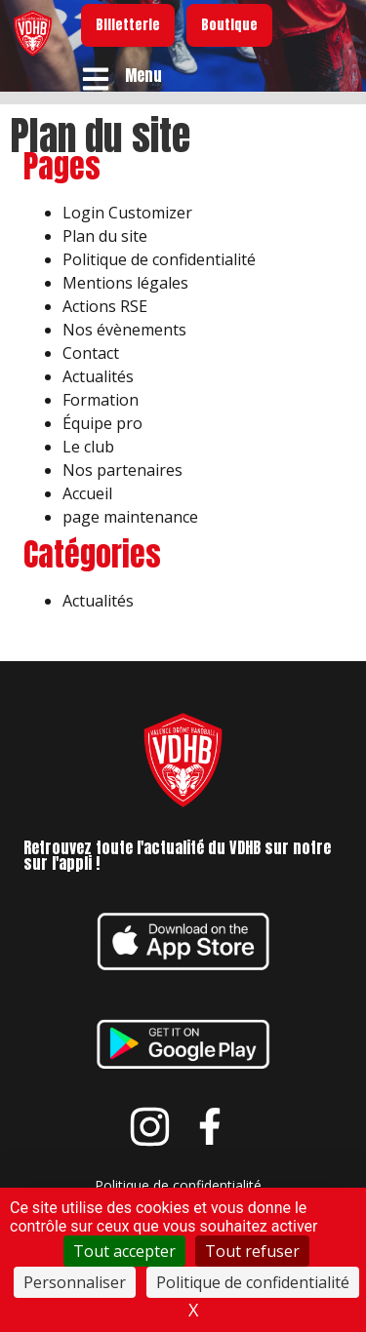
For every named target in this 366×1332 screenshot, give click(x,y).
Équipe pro (102, 423)
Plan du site (104, 236)
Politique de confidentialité (159, 259)
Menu (143, 75)
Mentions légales (125, 283)
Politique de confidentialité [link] (252, 1282)
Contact (90, 353)
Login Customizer (127, 212)
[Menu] (95, 79)
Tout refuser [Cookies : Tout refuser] (252, 1251)
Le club (88, 446)
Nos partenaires (122, 470)
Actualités (98, 376)
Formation (100, 400)
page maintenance (130, 517)
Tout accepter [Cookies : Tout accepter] (124, 1251)
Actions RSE (104, 306)
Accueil (87, 493)
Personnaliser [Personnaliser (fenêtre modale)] (74, 1282)
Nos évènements (124, 329)
